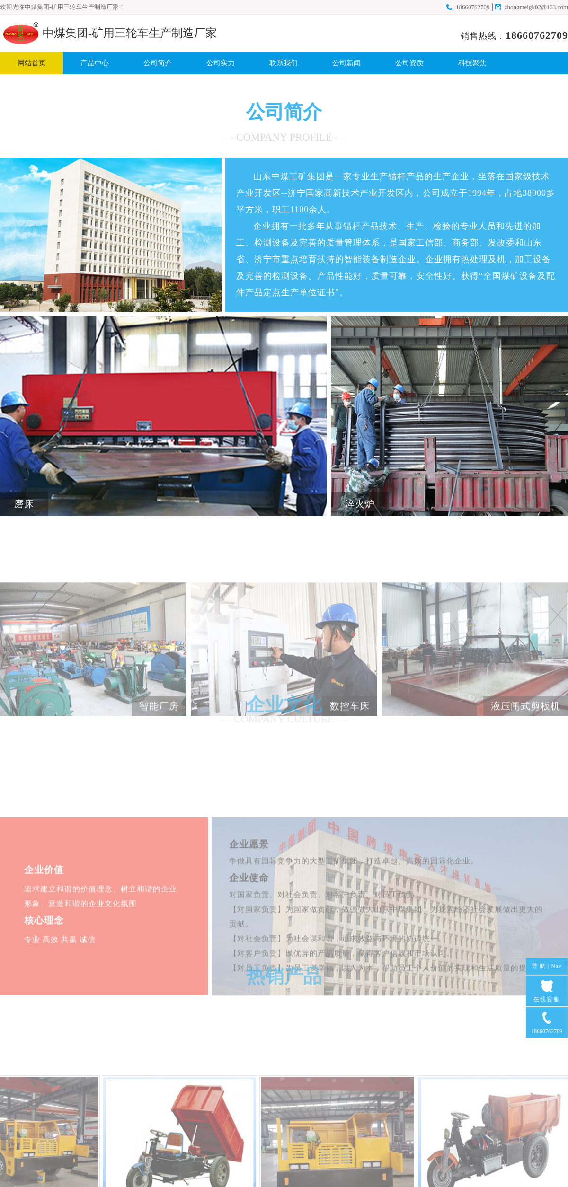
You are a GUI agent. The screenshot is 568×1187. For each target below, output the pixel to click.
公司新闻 (346, 63)
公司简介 (157, 63)
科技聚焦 (472, 63)
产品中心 (94, 63)
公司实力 (220, 63)
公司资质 (409, 63)
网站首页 (32, 63)
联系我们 (283, 63)
